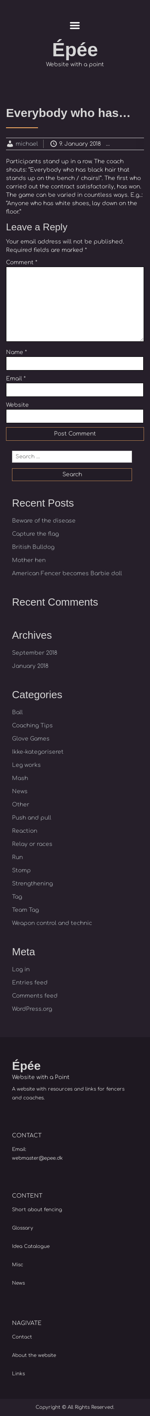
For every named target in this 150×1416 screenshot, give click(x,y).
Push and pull (31, 818)
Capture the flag (35, 534)
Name (16, 352)
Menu (75, 25)
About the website (34, 1355)
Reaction (134, 144)
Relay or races (32, 844)
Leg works (26, 765)
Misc (17, 1264)
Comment (21, 262)
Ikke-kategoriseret (38, 752)
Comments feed (35, 996)
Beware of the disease (44, 521)
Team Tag (25, 910)
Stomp (21, 870)
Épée (75, 49)
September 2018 (34, 653)
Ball (17, 712)
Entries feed (30, 983)
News (20, 791)
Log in (21, 969)
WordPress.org (32, 1009)
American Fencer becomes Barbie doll (67, 573)
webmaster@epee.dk (37, 1158)
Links (18, 1373)
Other (20, 805)
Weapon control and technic (52, 923)
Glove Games (31, 739)
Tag (17, 897)
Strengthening (32, 884)
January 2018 (30, 666)
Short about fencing (37, 1209)
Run (17, 857)
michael (27, 144)
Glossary (22, 1228)
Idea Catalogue (31, 1246)
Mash (20, 778)
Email (16, 379)
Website (17, 405)
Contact (22, 1337)
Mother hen (29, 560)
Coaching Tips (32, 726)
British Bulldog (33, 547)
